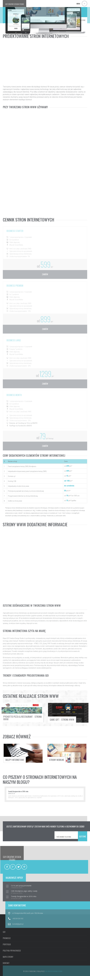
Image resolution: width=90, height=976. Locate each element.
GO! (14, 4)
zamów (45, 274)
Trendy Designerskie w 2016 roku (18, 791)
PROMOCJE (7, 968)
